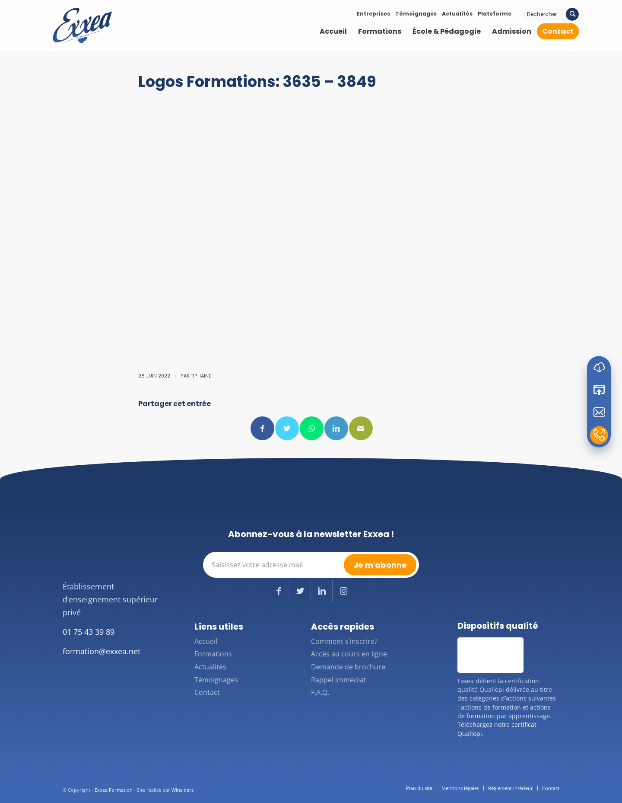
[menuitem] (333, 31)
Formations (213, 654)
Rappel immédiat (338, 680)
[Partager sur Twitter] (287, 428)
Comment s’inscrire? (344, 641)
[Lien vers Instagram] (343, 591)
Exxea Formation (114, 790)
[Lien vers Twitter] (300, 591)
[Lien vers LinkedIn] (321, 591)
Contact (207, 692)
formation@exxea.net (101, 651)
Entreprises (373, 13)
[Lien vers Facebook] (278, 591)
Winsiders (182, 790)
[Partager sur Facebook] (262, 428)
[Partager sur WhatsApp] (312, 428)
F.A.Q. (320, 692)
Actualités (457, 13)
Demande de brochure (348, 667)
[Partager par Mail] (361, 428)
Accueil (205, 641)
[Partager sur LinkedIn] (336, 428)
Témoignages (416, 13)
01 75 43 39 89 (88, 632)
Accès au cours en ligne (349, 654)
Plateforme (494, 13)
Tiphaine (201, 376)
